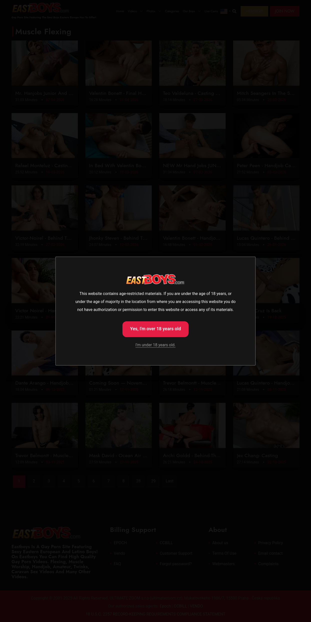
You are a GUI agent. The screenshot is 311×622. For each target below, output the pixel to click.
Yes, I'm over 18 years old (155, 329)
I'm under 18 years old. (155, 345)
